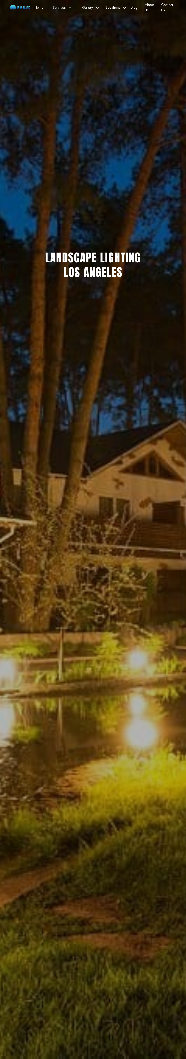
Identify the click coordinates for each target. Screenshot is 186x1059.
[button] (62, 8)
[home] (20, 8)
